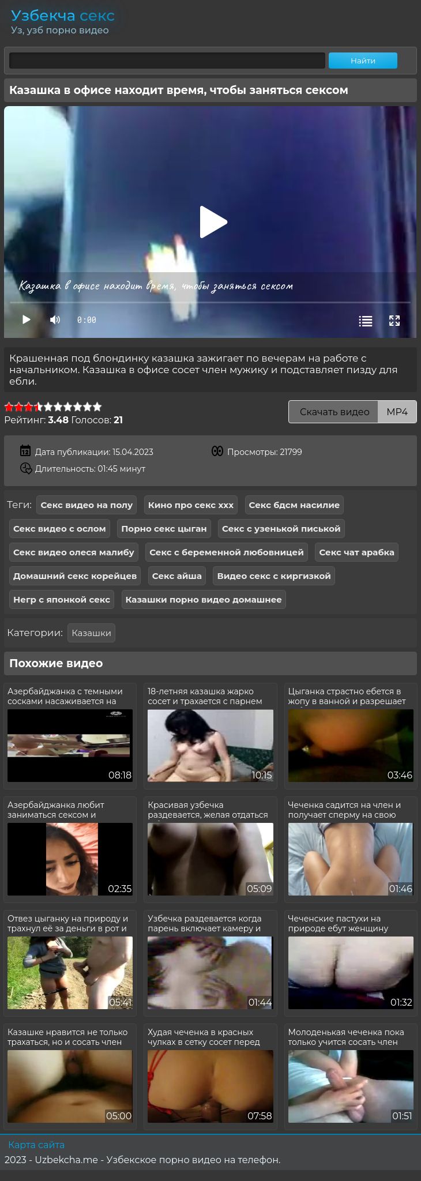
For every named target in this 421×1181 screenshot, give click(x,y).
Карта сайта (36, 1144)
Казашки (91, 632)
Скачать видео (352, 412)
